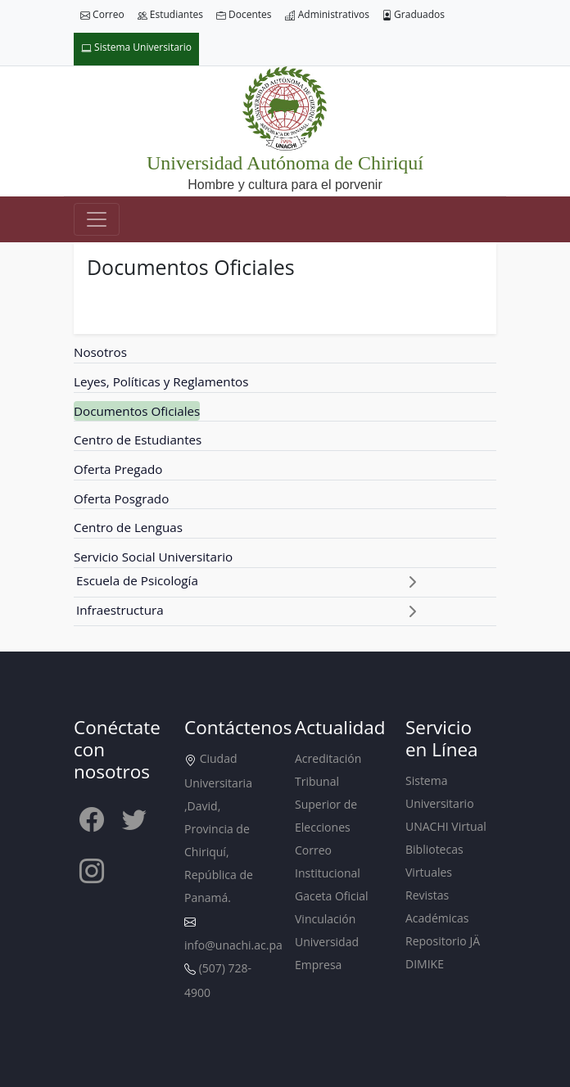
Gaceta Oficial (332, 896)
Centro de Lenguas (128, 527)
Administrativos (327, 15)
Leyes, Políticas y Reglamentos (161, 381)
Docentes (244, 15)
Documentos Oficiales (137, 411)
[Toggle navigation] (97, 219)
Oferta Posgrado (121, 498)
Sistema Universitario (136, 48)
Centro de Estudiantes (137, 439)
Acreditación (328, 758)
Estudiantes (170, 15)
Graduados (413, 15)
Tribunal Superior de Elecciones (326, 804)
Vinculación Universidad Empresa (327, 941)
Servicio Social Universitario (153, 556)
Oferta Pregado (118, 469)
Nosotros (100, 352)
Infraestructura (120, 610)
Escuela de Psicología (137, 580)
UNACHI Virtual (445, 826)
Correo (102, 15)
